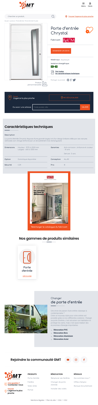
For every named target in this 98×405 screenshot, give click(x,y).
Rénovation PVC (61, 330)
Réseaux (78, 374)
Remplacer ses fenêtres (60, 378)
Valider (85, 107)
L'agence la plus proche (24, 97)
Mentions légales (37, 400)
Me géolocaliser (69, 97)
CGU (59, 400)
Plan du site (51, 400)
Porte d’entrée (33, 378)
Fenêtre (31, 382)
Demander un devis (60, 51)
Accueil (7, 21)
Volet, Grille (32, 386)
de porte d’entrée (72, 300)
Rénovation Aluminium (63, 336)
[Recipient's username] (56, 107)
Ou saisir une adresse (22, 107)
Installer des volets (58, 389)
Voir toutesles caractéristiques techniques (67, 72)
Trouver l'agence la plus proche (79, 16)
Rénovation (57, 374)
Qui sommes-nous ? (82, 378)
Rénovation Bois (61, 333)
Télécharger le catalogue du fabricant (49, 200)
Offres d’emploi (80, 382)
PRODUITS (32, 374)
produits (12, 21)
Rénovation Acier (61, 339)
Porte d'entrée (20, 21)
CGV (65, 400)
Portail (30, 390)
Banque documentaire (83, 386)
